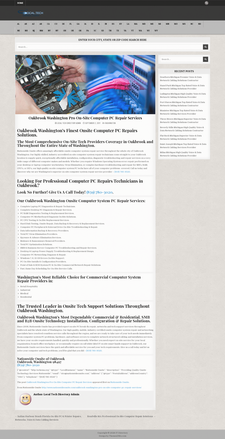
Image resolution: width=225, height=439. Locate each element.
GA (78, 24)
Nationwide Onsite (119, 382)
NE (18, 30)
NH (26, 30)
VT (132, 30)
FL (71, 24)
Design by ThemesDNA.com (112, 436)
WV (156, 30)
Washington (110, 123)
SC (95, 30)
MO (176, 24)
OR (80, 30)
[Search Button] (206, 3)
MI (159, 24)
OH (64, 30)
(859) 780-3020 (122, 172)
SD (102, 30)
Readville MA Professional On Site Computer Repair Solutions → (121, 416)
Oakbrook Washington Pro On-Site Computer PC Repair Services (85, 117)
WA (140, 30)
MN (167, 24)
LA (128, 24)
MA (135, 24)
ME (151, 24)
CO (56, 24)
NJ (34, 30)
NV (49, 30)
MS (184, 24)
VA (125, 30)
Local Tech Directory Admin (69, 123)
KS (113, 24)
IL (99, 24)
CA (48, 24)
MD (143, 24)
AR (41, 24)
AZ (33, 24)
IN (106, 24)
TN (110, 30)
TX (117, 30)
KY (120, 24)
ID (92, 24)
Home (20, 3)
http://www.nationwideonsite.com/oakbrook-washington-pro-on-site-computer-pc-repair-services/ (92, 387)
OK (72, 30)
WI (148, 30)
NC (192, 24)
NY (57, 30)
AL (18, 24)
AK (26, 24)
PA (87, 30)
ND (199, 24)
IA (85, 24)
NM (41, 30)
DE (63, 24)
